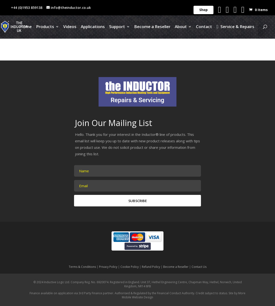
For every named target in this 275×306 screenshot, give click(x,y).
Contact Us (199, 267)
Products (45, 27)
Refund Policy (151, 267)
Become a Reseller (152, 27)
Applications (93, 27)
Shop (203, 9)
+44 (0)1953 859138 (26, 7)
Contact (204, 27)
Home (25, 27)
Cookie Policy (129, 267)
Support (117, 27)
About (181, 27)
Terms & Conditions (82, 267)
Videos (69, 27)
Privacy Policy (108, 267)
